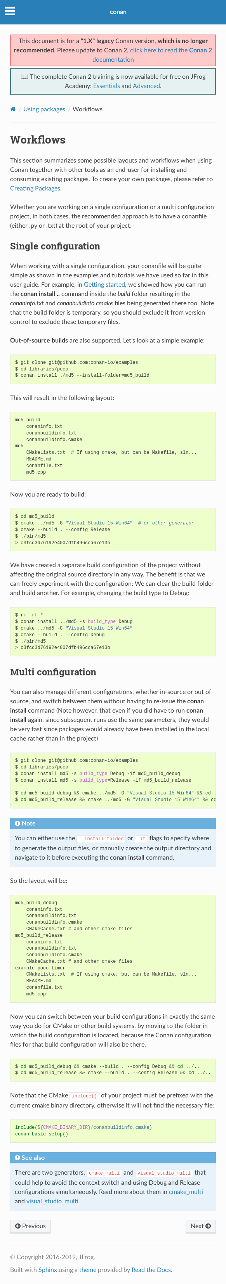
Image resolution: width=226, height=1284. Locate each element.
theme (87, 1270)
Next (201, 1226)
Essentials (106, 86)
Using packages (44, 109)
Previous (30, 1226)
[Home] (13, 109)
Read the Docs (151, 1270)
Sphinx (47, 1270)
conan (118, 12)
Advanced (146, 86)
